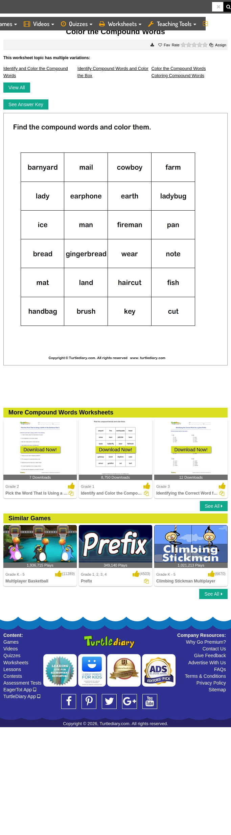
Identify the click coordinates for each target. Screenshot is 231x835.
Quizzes (76, 23)
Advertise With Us (207, 662)
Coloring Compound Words (178, 75)
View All (16, 87)
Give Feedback (210, 655)
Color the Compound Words (179, 68)
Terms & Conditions (205, 676)
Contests (12, 676)
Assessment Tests (22, 683)
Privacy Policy (211, 683)
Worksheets (120, 23)
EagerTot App (19, 689)
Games (11, 642)
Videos (39, 23)
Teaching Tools (172, 23)
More (215, 23)
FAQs (220, 669)
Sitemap (217, 689)
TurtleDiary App (21, 696)
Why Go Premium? (206, 642)
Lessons (12, 669)
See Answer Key (25, 104)
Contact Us (214, 648)
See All (214, 506)
